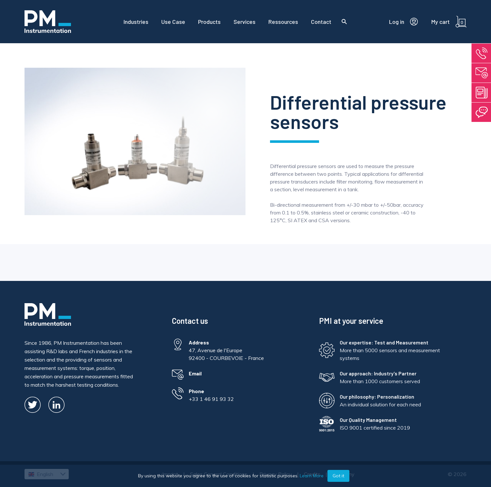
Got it (338, 476)
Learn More (312, 476)
